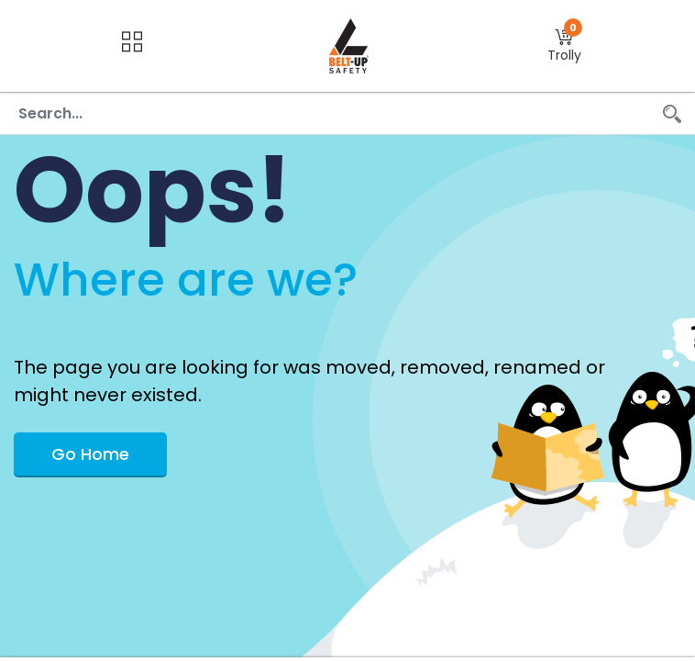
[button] (564, 46)
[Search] (672, 113)
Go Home (90, 454)
